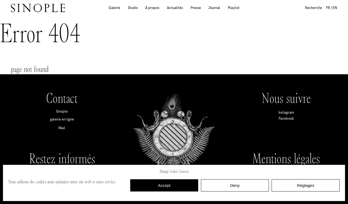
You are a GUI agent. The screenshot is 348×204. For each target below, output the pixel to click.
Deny (235, 185)
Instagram (286, 112)
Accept (164, 185)
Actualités (175, 7)
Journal (214, 7)
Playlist (234, 7)
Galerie (114, 7)
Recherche (313, 7)
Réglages (305, 185)
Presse (196, 7)
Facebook (286, 118)
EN (335, 7)
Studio (133, 7)
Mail (61, 128)
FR (328, 7)
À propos (152, 7)
